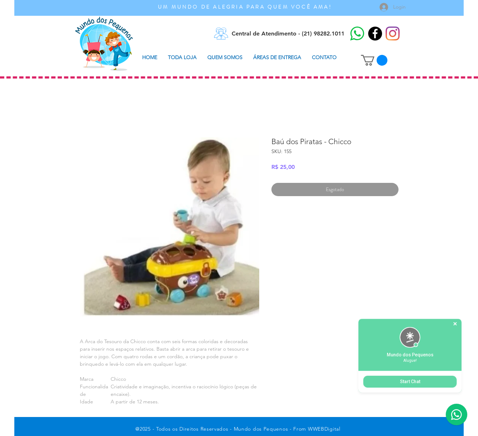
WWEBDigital (324, 429)
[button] (374, 60)
